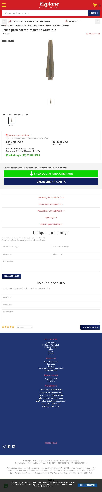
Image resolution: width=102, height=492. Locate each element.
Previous (4, 21)
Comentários (51, 265)
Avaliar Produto (90, 327)
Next (97, 21)
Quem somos (51, 343)
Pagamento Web (51, 379)
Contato (51, 353)
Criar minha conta (51, 181)
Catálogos (51, 364)
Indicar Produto (11, 276)
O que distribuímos (51, 362)
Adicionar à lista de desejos (75, 34)
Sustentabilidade (51, 370)
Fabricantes (51, 366)
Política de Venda (51, 347)
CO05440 (11, 121)
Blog (51, 349)
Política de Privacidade (51, 345)
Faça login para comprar (51, 173)
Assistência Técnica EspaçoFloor (51, 368)
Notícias (51, 351)
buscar (94, 13)
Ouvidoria (51, 381)
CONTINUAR (87, 485)
